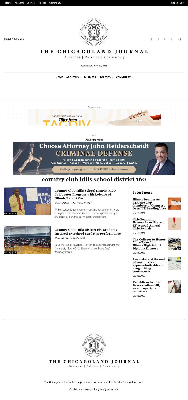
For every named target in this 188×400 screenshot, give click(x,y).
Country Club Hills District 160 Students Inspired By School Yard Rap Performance (86, 233)
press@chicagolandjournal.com (101, 382)
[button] (179, 39)
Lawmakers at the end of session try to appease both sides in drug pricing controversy (148, 263)
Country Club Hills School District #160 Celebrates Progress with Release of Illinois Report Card (86, 194)
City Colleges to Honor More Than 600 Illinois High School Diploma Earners (148, 242)
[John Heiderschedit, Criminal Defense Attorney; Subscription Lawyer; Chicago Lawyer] (94, 174)
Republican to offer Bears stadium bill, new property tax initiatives (149, 282)
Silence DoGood (62, 202)
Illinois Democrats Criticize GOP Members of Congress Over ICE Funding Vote (149, 204)
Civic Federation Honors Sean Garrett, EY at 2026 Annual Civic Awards (149, 223)
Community (10, 214)
